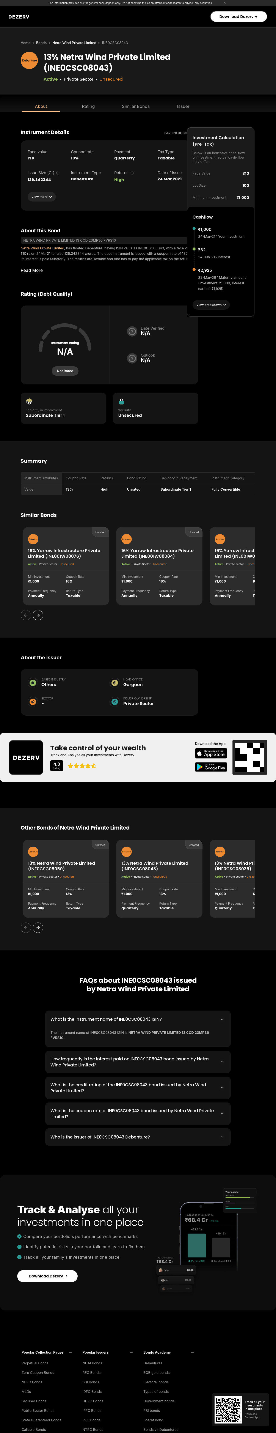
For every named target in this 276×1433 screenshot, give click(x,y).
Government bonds (159, 1400)
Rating (88, 106)
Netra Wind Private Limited (74, 43)
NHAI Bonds (92, 1362)
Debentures (152, 1362)
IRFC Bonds (92, 1409)
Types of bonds (156, 1390)
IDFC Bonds (92, 1390)
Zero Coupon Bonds (38, 1371)
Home (25, 43)
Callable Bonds (34, 1428)
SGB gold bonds (156, 1371)
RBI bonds (151, 1409)
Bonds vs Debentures (160, 1428)
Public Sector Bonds (38, 1409)
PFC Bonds (92, 1419)
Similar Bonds (136, 106)
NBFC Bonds (32, 1381)
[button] (47, 1351)
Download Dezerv (238, 16)
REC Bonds (92, 1371)
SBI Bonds (91, 1381)
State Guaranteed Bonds (41, 1419)
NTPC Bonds (93, 1428)
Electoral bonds (156, 1381)
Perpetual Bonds (35, 1362)
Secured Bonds (34, 1400)
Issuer (183, 106)
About (41, 106)
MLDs (26, 1390)
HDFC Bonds (93, 1400)
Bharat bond (153, 1419)
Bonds (41, 43)
